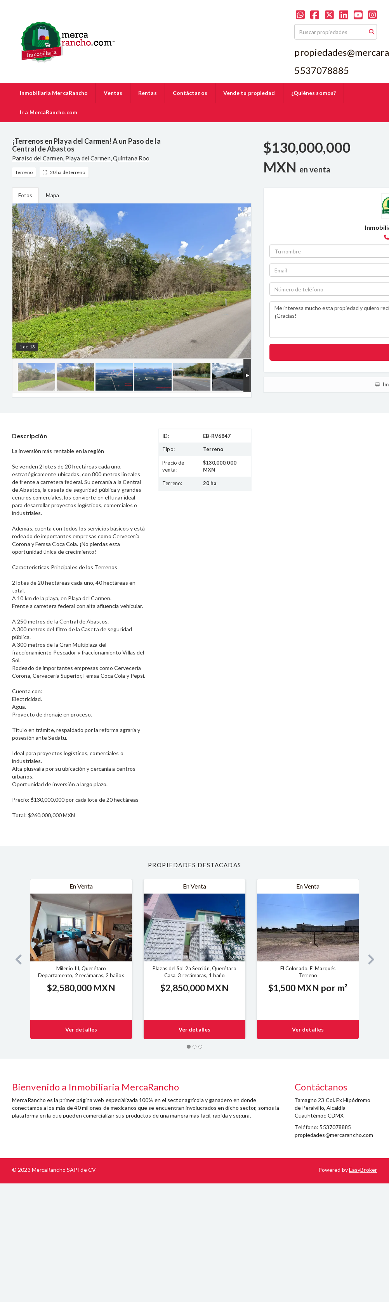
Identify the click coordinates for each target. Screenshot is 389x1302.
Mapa (52, 195)
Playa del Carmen (88, 158)
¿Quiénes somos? (313, 93)
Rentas (147, 93)
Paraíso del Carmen (37, 158)
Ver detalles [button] (81, 1029)
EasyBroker (363, 1169)
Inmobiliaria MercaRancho (54, 93)
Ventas (113, 93)
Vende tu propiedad (249, 93)
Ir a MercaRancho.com (48, 112)
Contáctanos (190, 93)
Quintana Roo (131, 158)
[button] (15, 959)
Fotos (25, 195)
